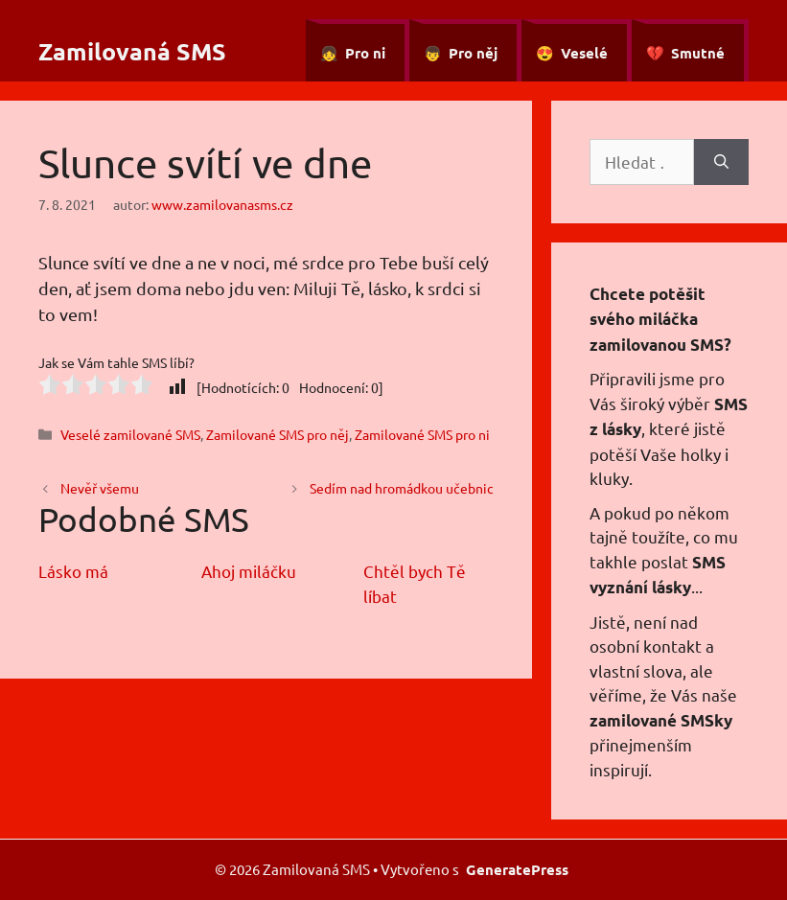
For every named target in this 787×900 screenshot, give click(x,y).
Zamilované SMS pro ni (422, 434)
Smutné (698, 52)
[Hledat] (721, 162)
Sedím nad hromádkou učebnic (402, 487)
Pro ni (365, 52)
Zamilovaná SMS (132, 50)
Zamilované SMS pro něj (277, 434)
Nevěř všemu (99, 487)
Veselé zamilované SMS (130, 434)
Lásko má (73, 571)
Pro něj (473, 52)
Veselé (584, 52)
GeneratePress (517, 869)
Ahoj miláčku (248, 571)
